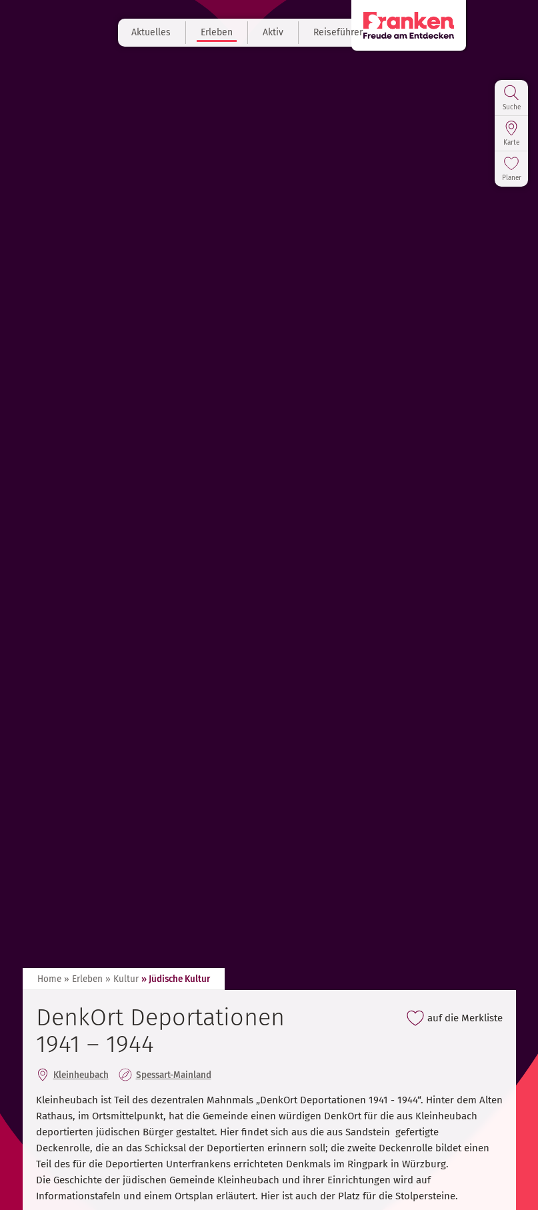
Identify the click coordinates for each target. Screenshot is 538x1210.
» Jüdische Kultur (175, 979)
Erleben (239, 32)
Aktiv (295, 32)
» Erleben (83, 979)
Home (49, 979)
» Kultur (122, 979)
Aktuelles (173, 32)
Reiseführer (360, 32)
